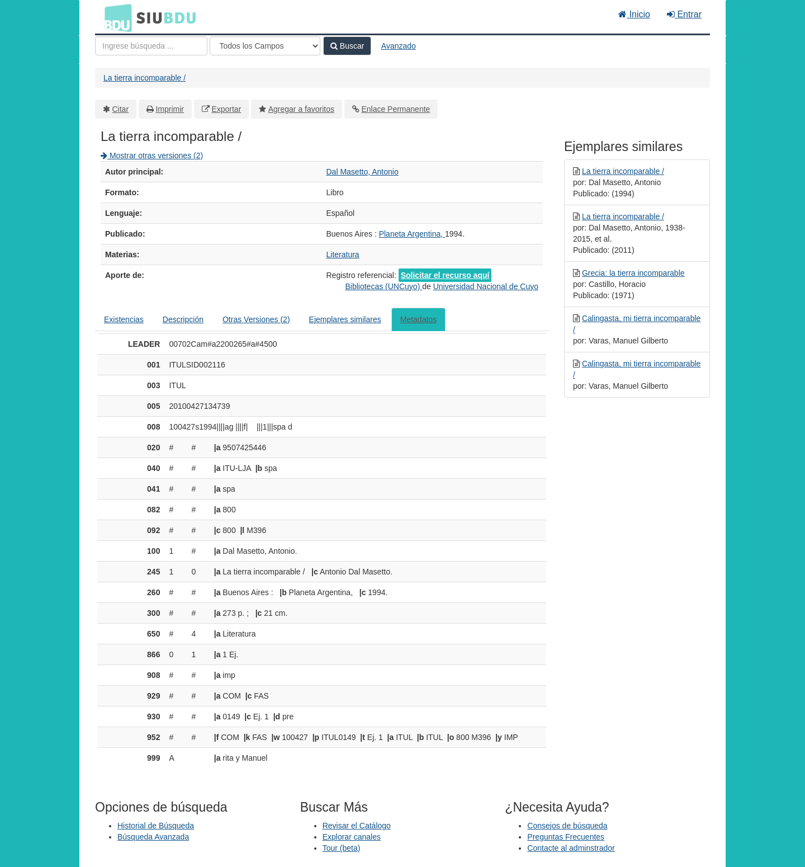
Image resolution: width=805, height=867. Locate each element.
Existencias (124, 319)
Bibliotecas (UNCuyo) (383, 286)
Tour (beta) (342, 848)
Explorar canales (352, 836)
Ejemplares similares (345, 319)
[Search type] (265, 45)
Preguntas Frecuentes (565, 836)
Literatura (342, 254)
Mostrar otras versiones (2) (152, 155)
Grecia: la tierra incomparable (633, 272)
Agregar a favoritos (301, 109)
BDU (115, 17)
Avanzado (398, 45)
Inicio (634, 14)
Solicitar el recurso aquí (445, 275)
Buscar (347, 45)
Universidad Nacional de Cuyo (485, 286)
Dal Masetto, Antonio (362, 171)
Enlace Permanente (395, 109)
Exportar (226, 109)
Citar (120, 109)
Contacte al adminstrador (570, 848)
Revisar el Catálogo (357, 825)
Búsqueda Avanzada (153, 836)
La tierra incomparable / (144, 77)
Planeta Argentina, (412, 233)
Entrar (684, 14)
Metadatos (418, 319)
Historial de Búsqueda (155, 825)
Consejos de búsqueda (567, 825)
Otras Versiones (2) (256, 319)
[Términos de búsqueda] (151, 45)
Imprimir (169, 109)
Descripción (183, 319)
